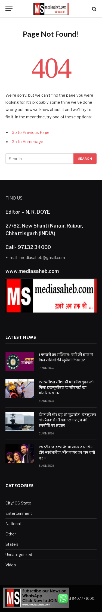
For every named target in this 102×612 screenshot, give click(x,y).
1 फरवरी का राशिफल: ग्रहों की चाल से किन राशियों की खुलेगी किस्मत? (66, 357)
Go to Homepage (27, 141)
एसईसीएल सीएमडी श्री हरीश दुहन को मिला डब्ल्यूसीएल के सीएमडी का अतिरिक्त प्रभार (66, 388)
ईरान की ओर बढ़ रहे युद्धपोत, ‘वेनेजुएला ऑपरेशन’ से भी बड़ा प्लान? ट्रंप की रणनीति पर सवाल (67, 420)
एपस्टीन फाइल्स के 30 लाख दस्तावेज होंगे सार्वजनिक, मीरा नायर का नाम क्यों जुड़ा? (67, 453)
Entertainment (18, 513)
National (13, 523)
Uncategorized (18, 554)
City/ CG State (18, 503)
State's (11, 544)
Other (10, 534)
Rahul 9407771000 (77, 598)
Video (10, 565)
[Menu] (9, 9)
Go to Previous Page (31, 132)
